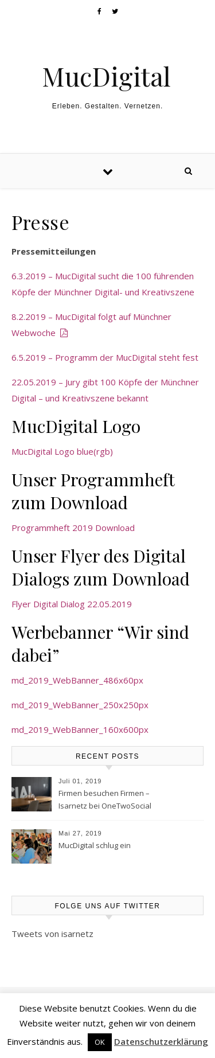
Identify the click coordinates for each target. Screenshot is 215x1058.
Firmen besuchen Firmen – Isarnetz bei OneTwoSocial (104, 799)
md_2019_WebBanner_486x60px (77, 680)
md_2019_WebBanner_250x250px (79, 704)
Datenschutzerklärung (161, 1041)
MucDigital (106, 76)
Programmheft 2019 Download (73, 527)
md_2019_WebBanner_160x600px (79, 729)
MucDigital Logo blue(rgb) (62, 451)
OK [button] (100, 1042)
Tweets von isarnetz (52, 933)
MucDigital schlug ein (94, 845)
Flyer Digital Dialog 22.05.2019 (71, 604)
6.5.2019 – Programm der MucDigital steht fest (104, 357)
